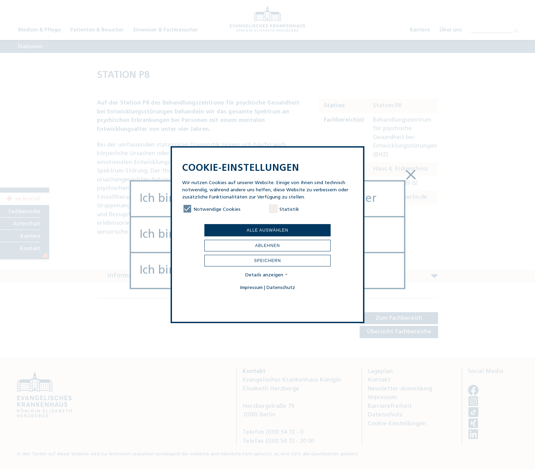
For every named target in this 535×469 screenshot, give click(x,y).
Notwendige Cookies (212, 209)
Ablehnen (267, 245)
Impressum (251, 287)
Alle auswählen (267, 230)
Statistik (284, 209)
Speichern (267, 260)
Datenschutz (280, 287)
